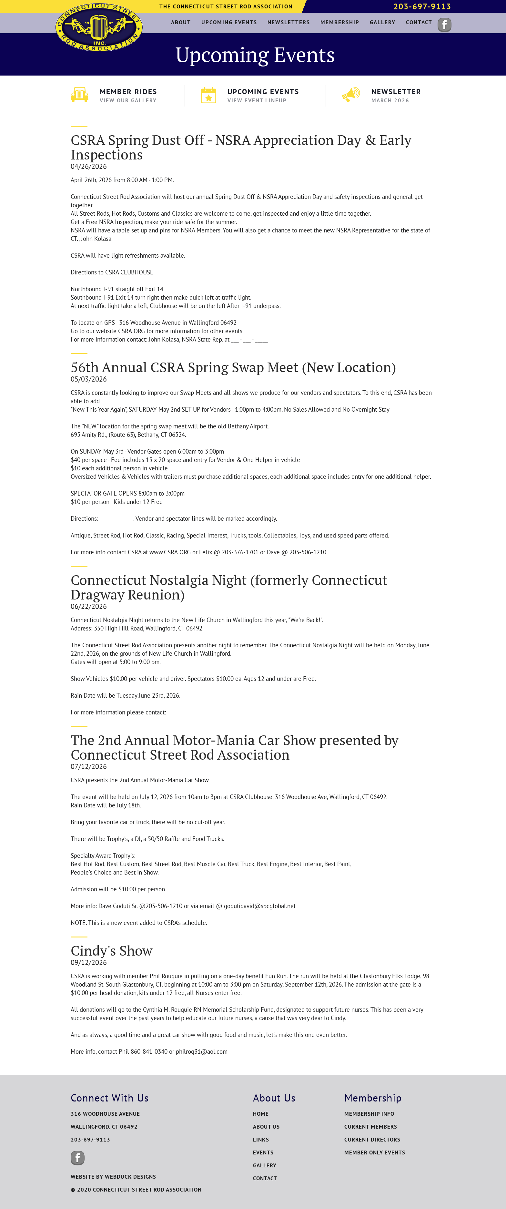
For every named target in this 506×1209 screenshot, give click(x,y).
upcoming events (229, 22)
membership (339, 22)
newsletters (289, 22)
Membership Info (369, 1113)
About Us (266, 1126)
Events (263, 1152)
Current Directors (372, 1139)
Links (261, 1139)
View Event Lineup (257, 100)
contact (419, 22)
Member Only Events (374, 1152)
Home (261, 1113)
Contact (265, 1178)
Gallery (265, 1165)
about (181, 22)
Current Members (370, 1126)
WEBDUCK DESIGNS (130, 1176)
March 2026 (390, 100)
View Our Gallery (128, 100)
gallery (383, 22)
